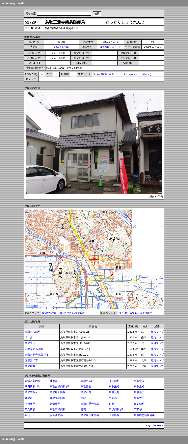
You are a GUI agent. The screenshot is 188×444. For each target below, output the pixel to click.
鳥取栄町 (114, 386)
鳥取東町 (139, 386)
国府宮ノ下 (31, 360)
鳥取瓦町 (114, 392)
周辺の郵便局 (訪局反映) (72, 313)
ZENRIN (123, 313)
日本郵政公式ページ (110, 47)
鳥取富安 (86, 386)
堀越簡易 (30, 403)
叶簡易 (54, 380)
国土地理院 (146, 313)
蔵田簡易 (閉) (32, 386)
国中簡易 (114, 415)
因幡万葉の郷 (32, 380)
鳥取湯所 (139, 392)
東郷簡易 (55, 403)
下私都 (138, 409)
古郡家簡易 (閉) (34, 348)
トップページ (154, 425)
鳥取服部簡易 (57, 392)
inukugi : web (13, 3)
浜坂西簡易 (56, 415)
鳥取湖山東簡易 (90, 415)
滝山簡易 (114, 380)
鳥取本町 (86, 392)
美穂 (83, 398)
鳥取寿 (29, 398)
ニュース (121, 74)
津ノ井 (29, 337)
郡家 (111, 403)
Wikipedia (134, 74)
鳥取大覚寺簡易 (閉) (36, 354)
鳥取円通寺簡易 (90, 403)
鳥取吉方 (30, 366)
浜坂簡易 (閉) (116, 409)
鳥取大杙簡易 (32, 331)
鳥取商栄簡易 (57, 409)
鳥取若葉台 (31, 392)
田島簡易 (139, 403)
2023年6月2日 (61, 47)
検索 (104, 74)
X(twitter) (146, 74)
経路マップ (157, 331)
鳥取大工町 (87, 380)
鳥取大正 (139, 398)
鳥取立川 (30, 343)
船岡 (27, 415)
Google (134, 313)
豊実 (83, 409)
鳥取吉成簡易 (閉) (60, 386)
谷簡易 (113, 398)
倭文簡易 (30, 409)
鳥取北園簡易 (57, 398)
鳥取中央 (139, 380)
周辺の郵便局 (49, 313)
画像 (111, 74)
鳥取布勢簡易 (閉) (144, 415)
